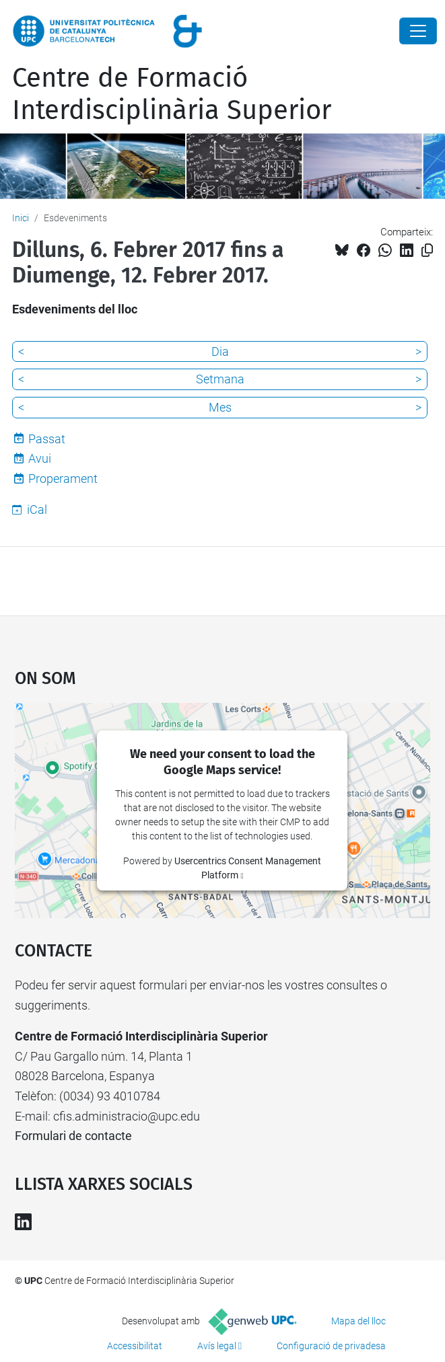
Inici (20, 218)
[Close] (418, 30)
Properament (63, 478)
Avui (39, 458)
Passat (46, 439)
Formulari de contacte (73, 1136)
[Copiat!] (427, 250)
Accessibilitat (134, 1345)
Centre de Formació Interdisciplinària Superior (171, 94)
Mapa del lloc (358, 1321)
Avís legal (216, 1345)
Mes (220, 407)
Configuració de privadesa (331, 1345)
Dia (220, 351)
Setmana (220, 379)
